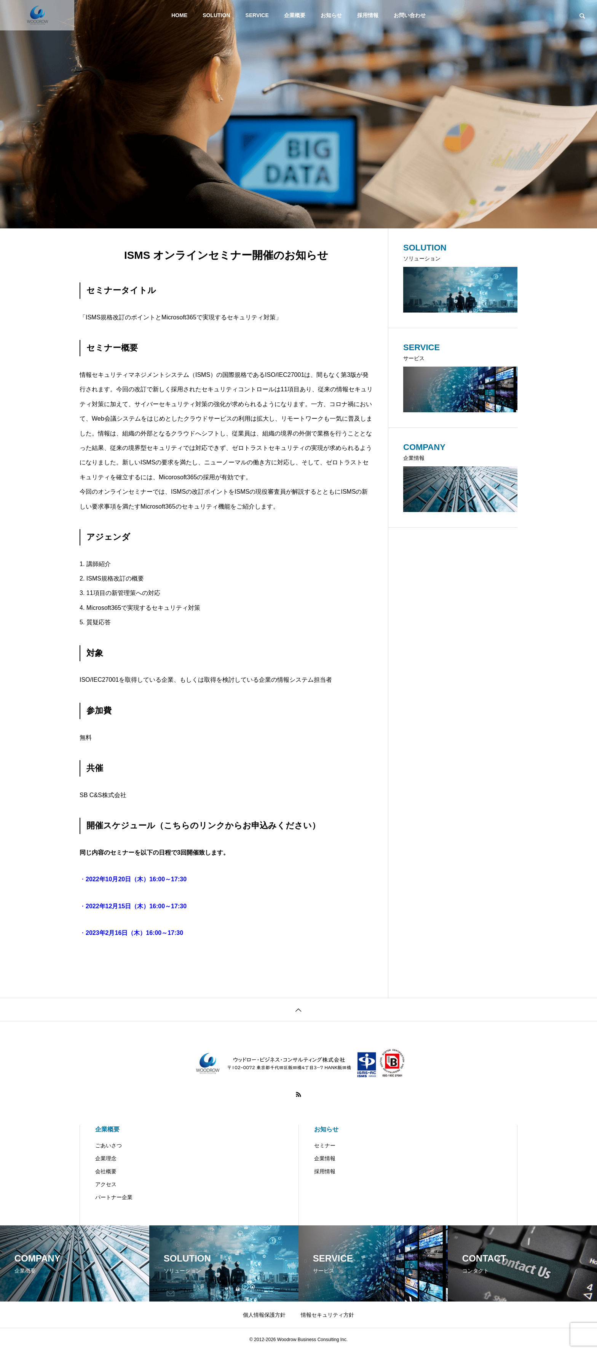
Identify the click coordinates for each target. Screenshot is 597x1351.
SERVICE (257, 15)
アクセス (106, 1184)
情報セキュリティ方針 (327, 1315)
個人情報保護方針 (264, 1315)
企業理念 (106, 1158)
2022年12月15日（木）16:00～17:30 (136, 906)
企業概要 (294, 15)
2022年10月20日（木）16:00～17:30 (136, 879)
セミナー (324, 1145)
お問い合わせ (410, 15)
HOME (179, 15)
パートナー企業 (113, 1197)
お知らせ (331, 15)
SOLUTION (216, 15)
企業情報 (324, 1158)
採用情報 (367, 15)
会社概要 (106, 1171)
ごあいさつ (108, 1145)
